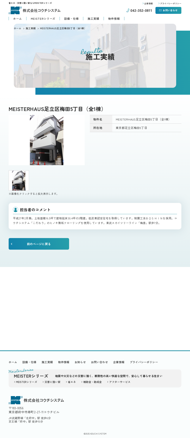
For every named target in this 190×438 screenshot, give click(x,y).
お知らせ (80, 362)
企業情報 (118, 362)
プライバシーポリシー (144, 362)
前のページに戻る (39, 244)
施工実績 (93, 18)
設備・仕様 (71, 18)
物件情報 (114, 18)
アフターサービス (119, 382)
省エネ (72, 382)
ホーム (17, 18)
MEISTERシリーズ (43, 18)
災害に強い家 (52, 382)
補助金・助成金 (92, 382)
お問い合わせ (170, 10)
